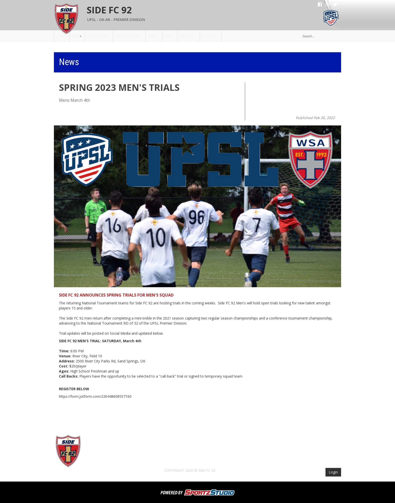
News (168, 36)
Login (333, 472)
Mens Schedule (97, 36)
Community (187, 36)
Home (60, 36)
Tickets (152, 36)
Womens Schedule (128, 36)
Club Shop (209, 36)
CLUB (76, 36)
